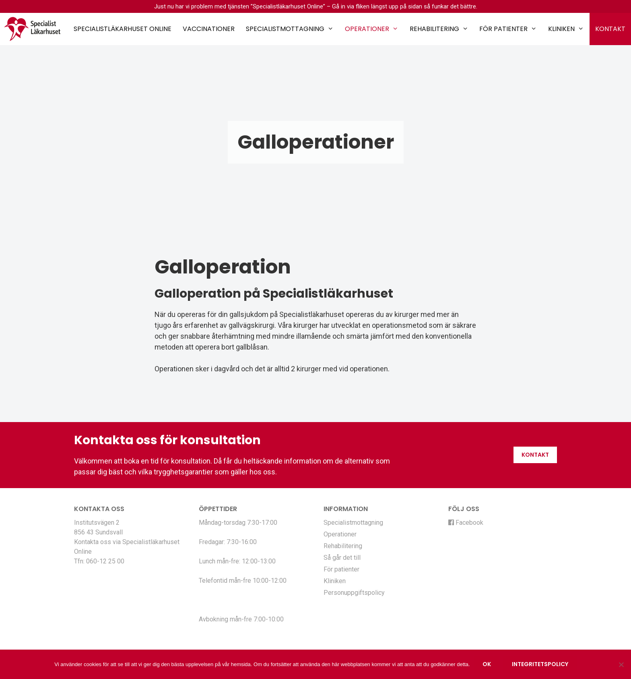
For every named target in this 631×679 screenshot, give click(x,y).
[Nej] (621, 664)
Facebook (465, 522)
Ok (487, 664)
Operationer (371, 29)
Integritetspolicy (540, 664)
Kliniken (566, 29)
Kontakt (610, 28)
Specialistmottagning (290, 29)
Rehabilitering (439, 29)
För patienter (508, 29)
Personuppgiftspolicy (354, 592)
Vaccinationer (209, 28)
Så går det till (342, 557)
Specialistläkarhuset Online (122, 28)
